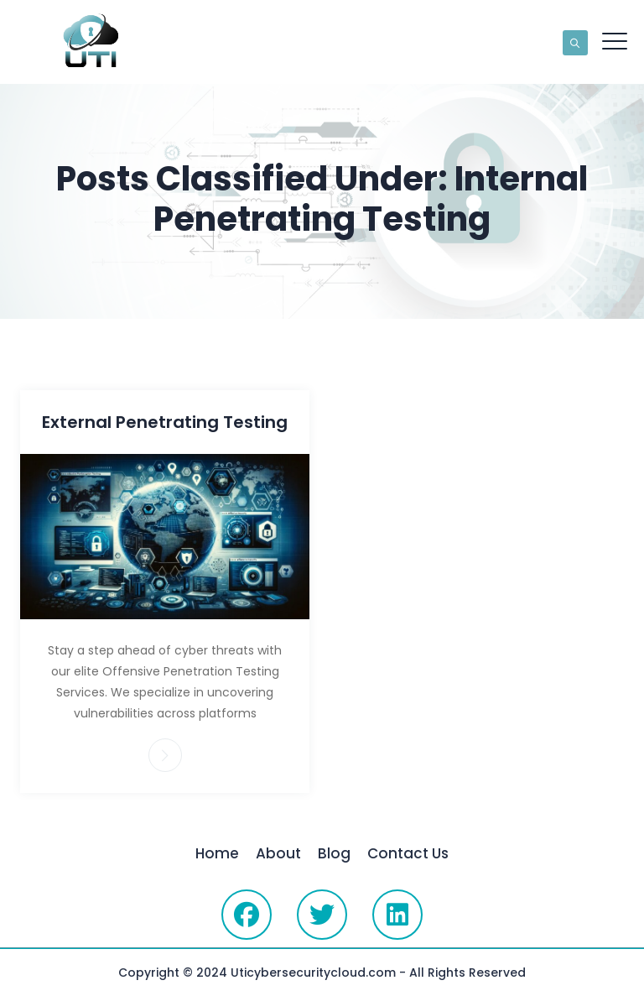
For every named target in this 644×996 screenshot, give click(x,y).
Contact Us (408, 853)
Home (217, 853)
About (278, 853)
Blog (334, 853)
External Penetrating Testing (165, 422)
